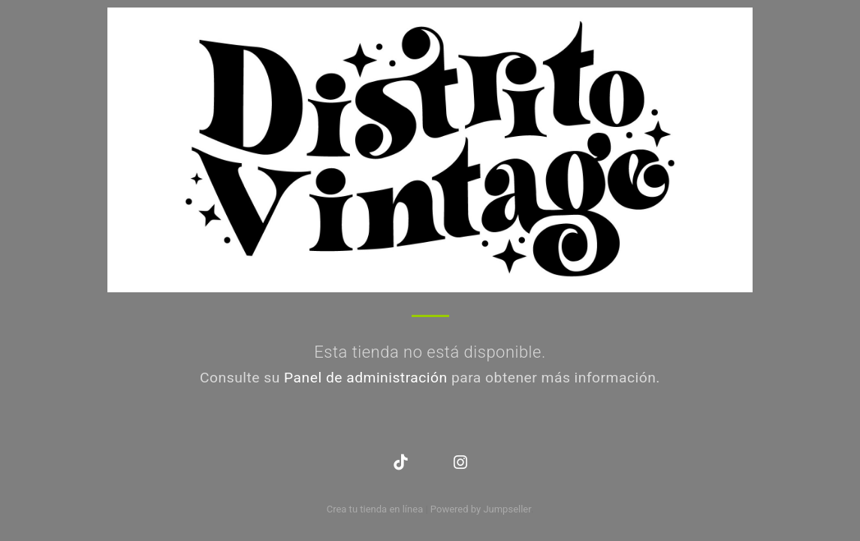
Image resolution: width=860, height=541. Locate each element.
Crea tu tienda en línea (376, 509)
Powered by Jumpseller (480, 509)
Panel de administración (366, 377)
